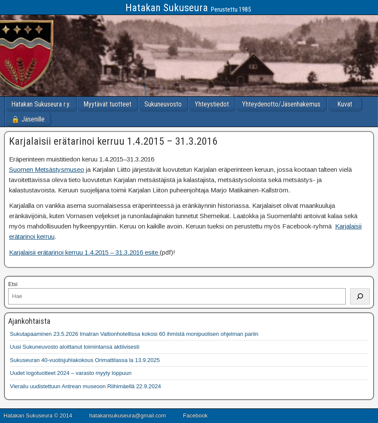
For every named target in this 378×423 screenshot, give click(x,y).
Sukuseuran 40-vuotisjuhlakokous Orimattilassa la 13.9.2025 (85, 360)
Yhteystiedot (212, 104)
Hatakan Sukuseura (166, 8)
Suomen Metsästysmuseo (46, 169)
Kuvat (344, 104)
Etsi (13, 284)
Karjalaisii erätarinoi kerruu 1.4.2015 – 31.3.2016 (113, 141)
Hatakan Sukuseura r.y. (40, 104)
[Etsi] (360, 296)
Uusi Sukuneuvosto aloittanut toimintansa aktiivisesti (74, 347)
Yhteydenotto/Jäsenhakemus (281, 104)
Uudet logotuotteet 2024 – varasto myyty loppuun (70, 373)
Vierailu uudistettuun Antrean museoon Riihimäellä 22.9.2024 (85, 386)
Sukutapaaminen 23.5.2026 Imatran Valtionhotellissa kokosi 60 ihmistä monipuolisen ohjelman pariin (134, 334)
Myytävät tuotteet (107, 104)
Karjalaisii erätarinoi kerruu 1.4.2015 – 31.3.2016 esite (84, 252)
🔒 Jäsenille (28, 119)
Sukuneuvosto (163, 104)
